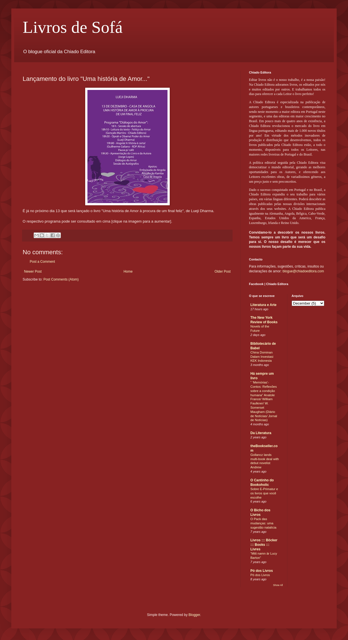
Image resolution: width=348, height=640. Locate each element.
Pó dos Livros (261, 571)
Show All (278, 585)
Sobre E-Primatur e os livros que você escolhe (264, 493)
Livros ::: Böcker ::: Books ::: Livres (263, 544)
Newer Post (33, 271)
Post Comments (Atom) (61, 279)
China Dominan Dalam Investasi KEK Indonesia (261, 357)
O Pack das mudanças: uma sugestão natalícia (263, 523)
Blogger (194, 615)
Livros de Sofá (73, 27)
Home (128, 271)
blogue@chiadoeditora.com (303, 271)
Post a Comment (42, 262)
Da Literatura (260, 433)
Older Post (222, 271)
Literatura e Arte (263, 305)
